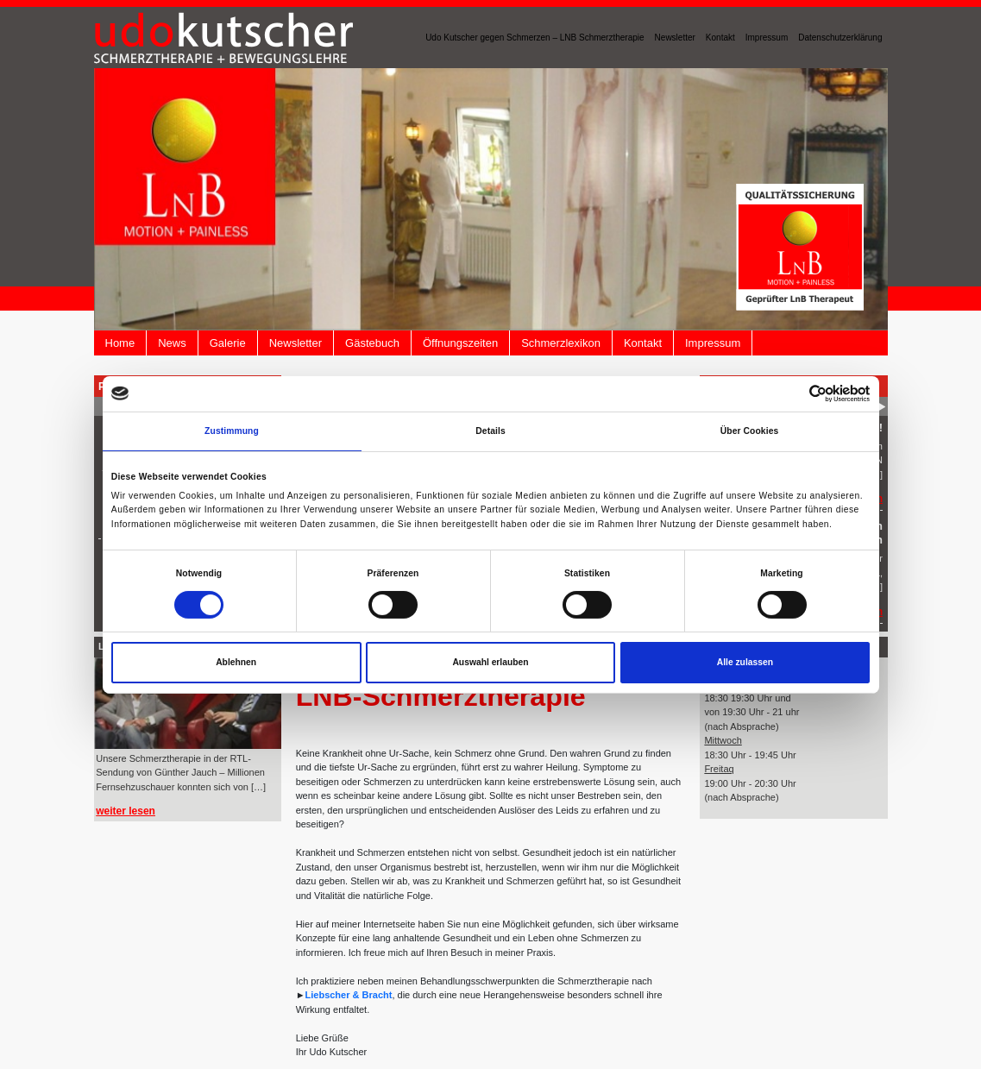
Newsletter (675, 37)
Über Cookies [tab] (749, 431)
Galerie (228, 342)
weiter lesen (125, 811)
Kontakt (720, 37)
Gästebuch (372, 342)
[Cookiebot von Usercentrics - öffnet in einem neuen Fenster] (794, 394)
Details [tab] (490, 431)
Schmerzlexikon (561, 342)
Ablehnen (236, 662)
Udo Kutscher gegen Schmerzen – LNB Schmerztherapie (534, 37)
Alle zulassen (745, 662)
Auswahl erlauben (490, 662)
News (172, 342)
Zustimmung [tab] (231, 431)
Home (120, 342)
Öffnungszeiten (460, 342)
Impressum (766, 37)
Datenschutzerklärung (840, 37)
